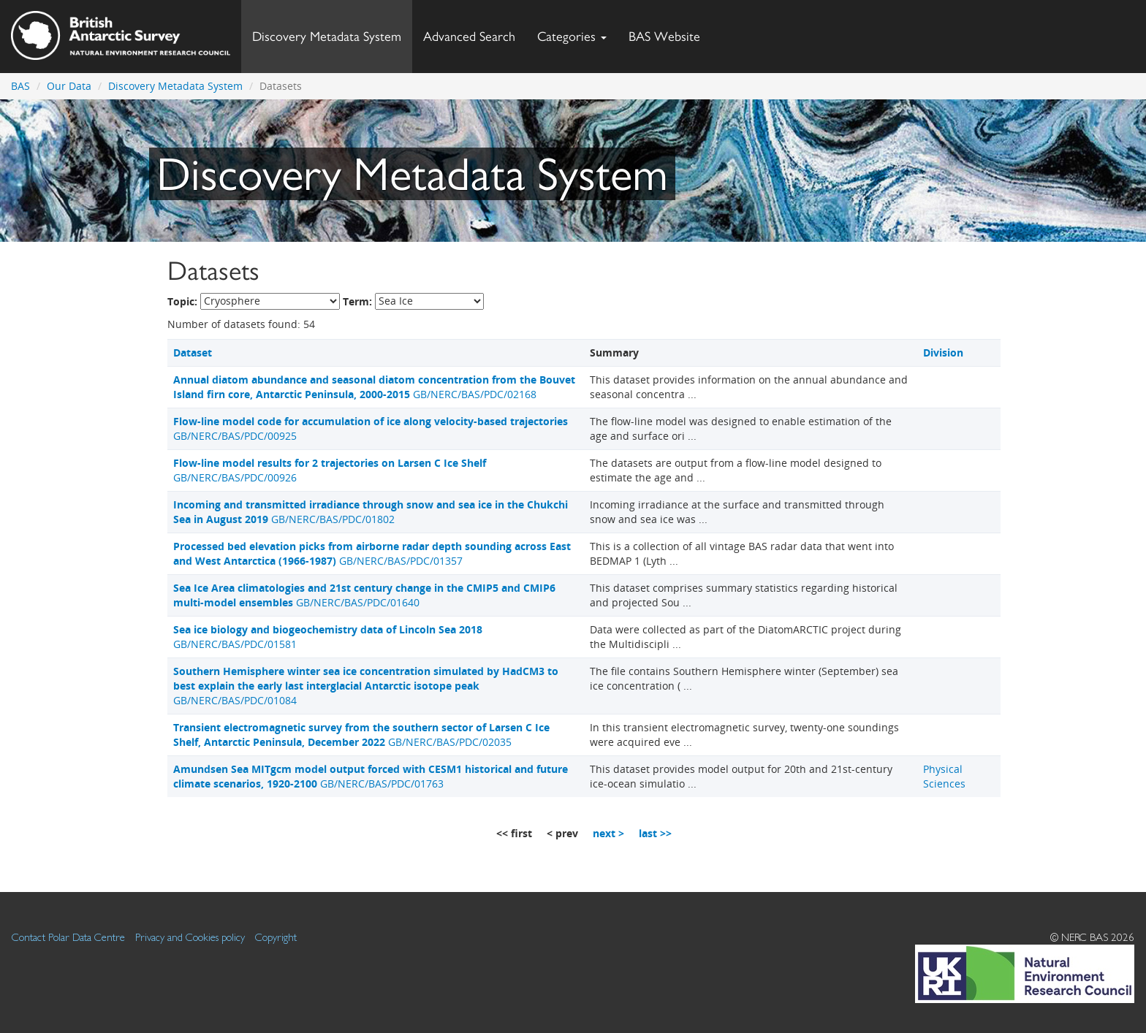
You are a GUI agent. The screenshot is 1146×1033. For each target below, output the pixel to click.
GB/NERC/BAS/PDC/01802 (370, 512)
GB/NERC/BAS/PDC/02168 (374, 387)
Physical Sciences (944, 776)
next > (608, 833)
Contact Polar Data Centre (68, 937)
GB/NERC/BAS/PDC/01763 (370, 776)
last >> (655, 833)
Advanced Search (469, 36)
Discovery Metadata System (326, 36)
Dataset (192, 352)
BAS (20, 86)
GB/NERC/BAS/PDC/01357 (372, 553)
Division (943, 352)
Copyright (276, 937)
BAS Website (670, 32)
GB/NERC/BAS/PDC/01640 (364, 595)
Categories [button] (572, 36)
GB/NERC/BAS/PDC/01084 (365, 685)
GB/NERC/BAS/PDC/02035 (361, 734)
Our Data (69, 86)
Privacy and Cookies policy (190, 937)
